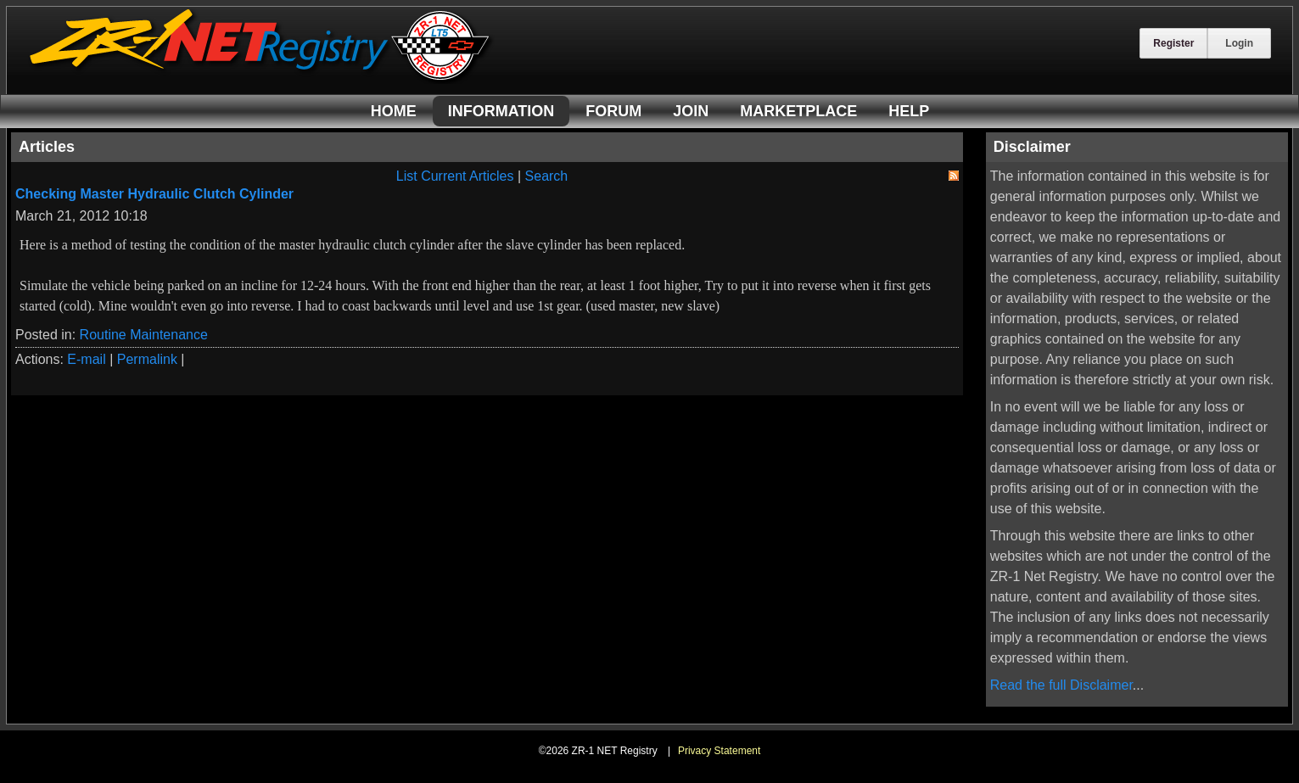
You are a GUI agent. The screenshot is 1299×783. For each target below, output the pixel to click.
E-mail (86, 359)
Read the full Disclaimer (1061, 685)
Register (1173, 43)
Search (546, 176)
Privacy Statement (719, 751)
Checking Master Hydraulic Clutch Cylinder (154, 194)
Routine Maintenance (144, 334)
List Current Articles (455, 176)
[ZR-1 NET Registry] (261, 79)
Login (1239, 43)
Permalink (147, 359)
